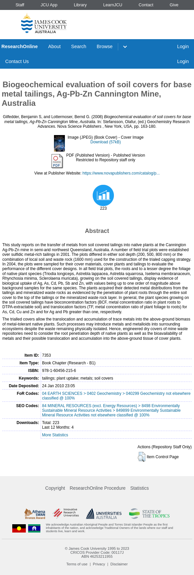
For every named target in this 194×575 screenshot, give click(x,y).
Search (78, 46)
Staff (20, 4)
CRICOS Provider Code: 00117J (96, 552)
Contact (146, 4)
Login (183, 46)
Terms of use (76, 564)
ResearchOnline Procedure (98, 488)
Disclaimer (119, 564)
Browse (105, 46)
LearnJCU (112, 4)
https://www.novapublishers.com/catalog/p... (121, 173)
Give (174, 4)
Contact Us (17, 61)
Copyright (55, 488)
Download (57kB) (105, 142)
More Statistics (55, 435)
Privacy (99, 564)
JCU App (49, 4)
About (54, 46)
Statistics (139, 488)
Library (80, 4)
